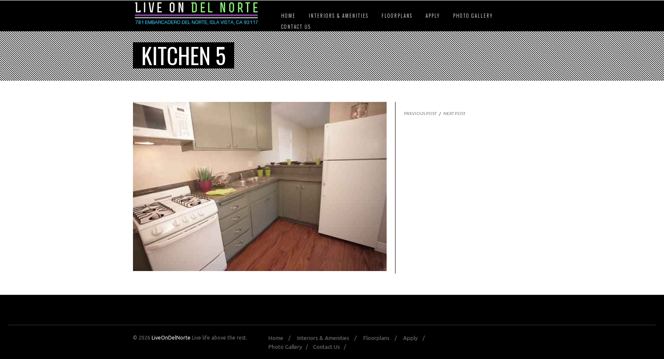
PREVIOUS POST (420, 113)
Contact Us (296, 26)
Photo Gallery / (290, 347)
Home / (282, 338)
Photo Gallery (473, 15)
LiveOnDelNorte (171, 337)
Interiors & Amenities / (329, 338)
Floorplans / (382, 338)
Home (288, 15)
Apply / (416, 338)
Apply (433, 15)
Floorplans (397, 15)
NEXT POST (454, 113)
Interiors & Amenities (338, 15)
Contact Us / (331, 347)
